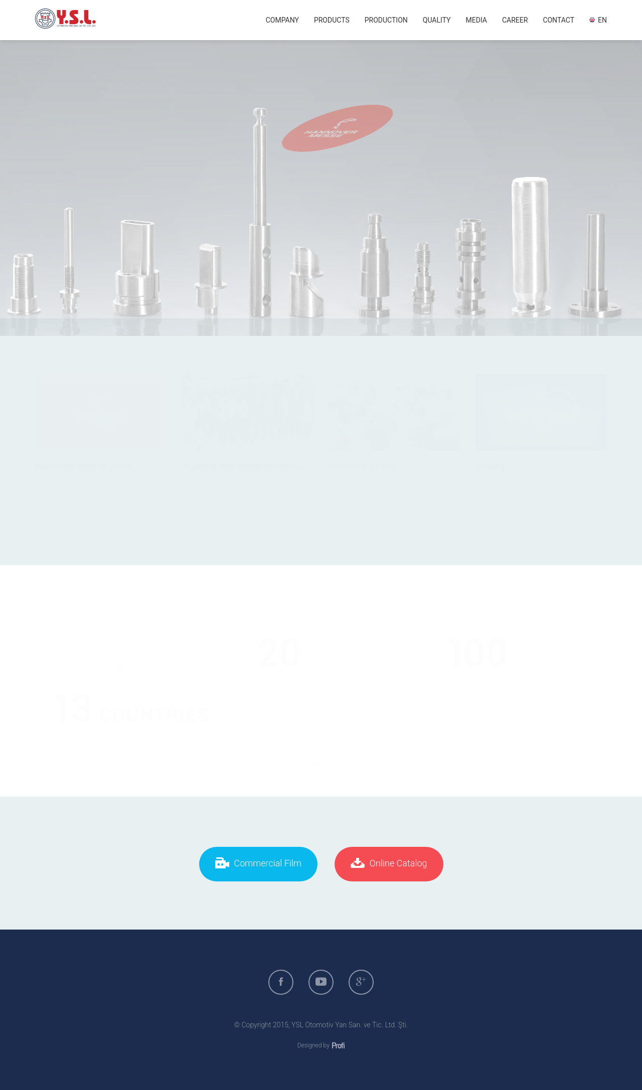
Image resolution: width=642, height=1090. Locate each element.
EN (598, 20)
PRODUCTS (332, 20)
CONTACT (558, 20)
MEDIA (476, 20)
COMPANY (282, 20)
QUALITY (437, 20)
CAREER (515, 20)
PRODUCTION (386, 20)
